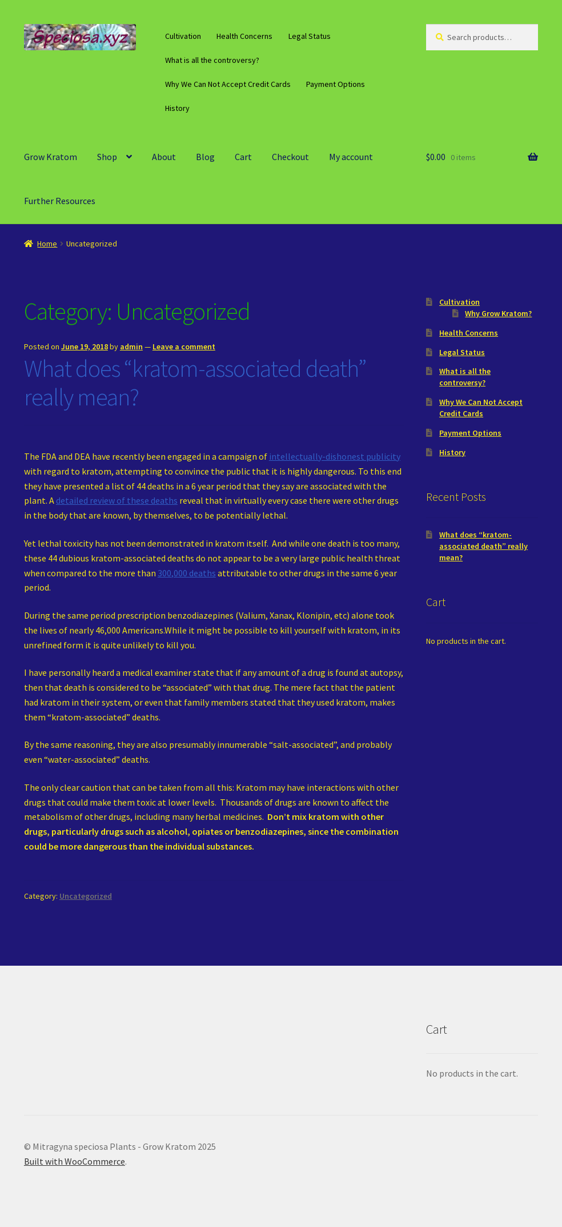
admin (131, 346)
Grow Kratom (50, 156)
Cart (243, 156)
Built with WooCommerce (74, 1161)
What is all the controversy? (212, 60)
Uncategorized (85, 896)
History (177, 108)
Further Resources (59, 200)
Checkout (290, 156)
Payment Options (335, 84)
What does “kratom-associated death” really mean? (195, 382)
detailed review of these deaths (117, 500)
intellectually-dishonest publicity (334, 456)
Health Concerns (244, 36)
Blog (205, 156)
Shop (107, 156)
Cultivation (183, 36)
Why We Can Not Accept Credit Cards (228, 84)
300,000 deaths (187, 573)
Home (47, 243)
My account (351, 156)
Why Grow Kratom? (498, 313)
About (164, 156)
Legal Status (309, 36)
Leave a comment (183, 346)
